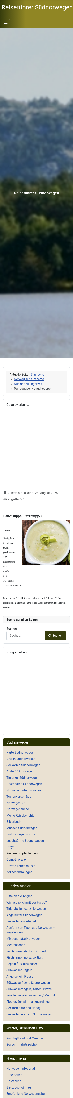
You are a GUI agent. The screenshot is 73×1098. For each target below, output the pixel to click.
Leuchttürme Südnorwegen (25, 841)
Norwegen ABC (16, 803)
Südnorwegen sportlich (22, 834)
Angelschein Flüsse (19, 976)
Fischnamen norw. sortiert (24, 957)
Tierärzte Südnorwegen (22, 778)
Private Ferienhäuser (20, 866)
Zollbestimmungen (19, 872)
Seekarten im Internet (21, 921)
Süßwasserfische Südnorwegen (28, 983)
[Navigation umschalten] (6, 22)
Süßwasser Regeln (19, 970)
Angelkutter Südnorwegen (24, 915)
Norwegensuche (17, 809)
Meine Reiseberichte (20, 815)
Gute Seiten (14, 1075)
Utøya (10, 847)
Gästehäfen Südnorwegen (24, 784)
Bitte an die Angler (19, 896)
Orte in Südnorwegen (20, 759)
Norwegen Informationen (23, 790)
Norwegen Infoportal (20, 1068)
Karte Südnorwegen (20, 752)
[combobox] (25, 635)
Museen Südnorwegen (21, 828)
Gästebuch (13, 1081)
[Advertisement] (36, 447)
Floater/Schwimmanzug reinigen (28, 1002)
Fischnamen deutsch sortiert (26, 951)
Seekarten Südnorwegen (23, 765)
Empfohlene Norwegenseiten (26, 1094)
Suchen (11, 629)
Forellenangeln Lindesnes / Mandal (30, 995)
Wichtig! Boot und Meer (22, 1038)
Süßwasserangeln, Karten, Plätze (29, 989)
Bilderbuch (13, 822)
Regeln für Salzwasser (21, 964)
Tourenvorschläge (18, 796)
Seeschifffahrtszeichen (22, 1044)
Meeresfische (15, 945)
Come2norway (16, 859)
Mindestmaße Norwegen (23, 939)
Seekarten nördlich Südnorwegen (29, 1014)
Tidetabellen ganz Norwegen (26, 909)
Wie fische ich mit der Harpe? (26, 902)
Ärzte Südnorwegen (19, 771)
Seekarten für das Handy (23, 1008)
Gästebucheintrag (18, 1087)
